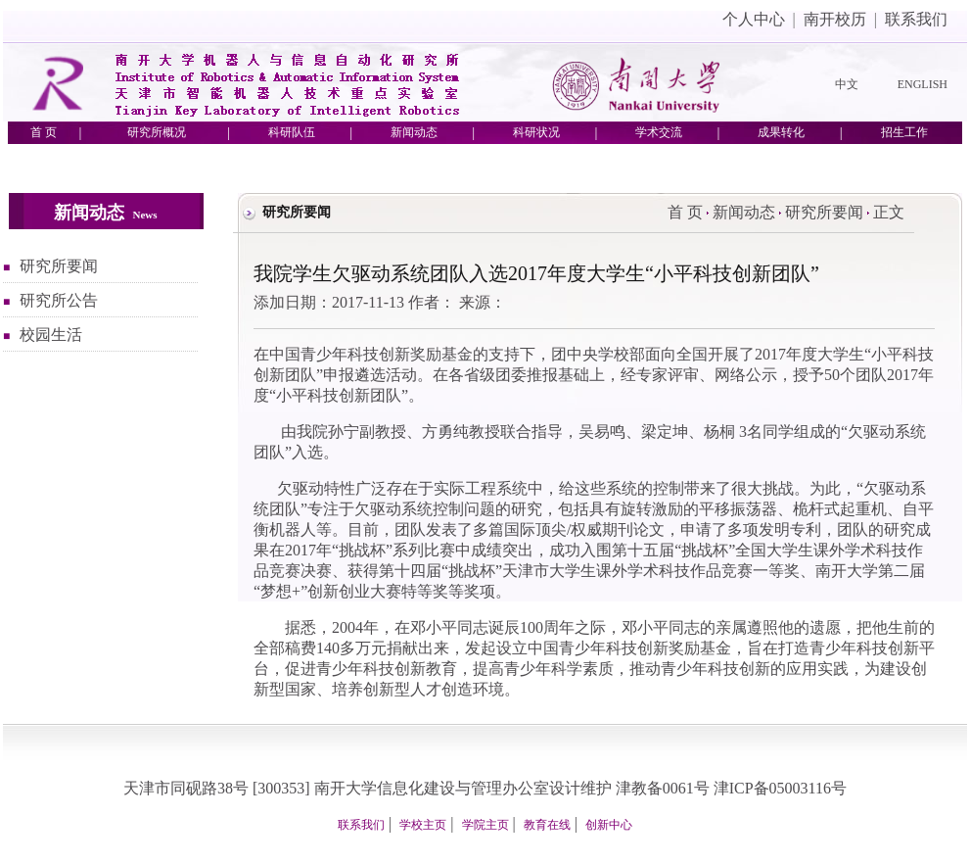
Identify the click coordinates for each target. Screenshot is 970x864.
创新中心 (608, 825)
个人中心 (753, 19)
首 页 (685, 212)
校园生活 (51, 334)
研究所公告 (59, 300)
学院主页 (485, 825)
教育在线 (547, 825)
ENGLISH (922, 84)
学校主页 (422, 825)
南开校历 (835, 19)
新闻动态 (744, 212)
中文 (846, 84)
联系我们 (916, 19)
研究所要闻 (59, 266)
